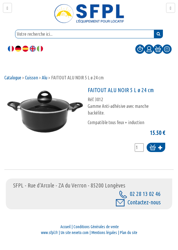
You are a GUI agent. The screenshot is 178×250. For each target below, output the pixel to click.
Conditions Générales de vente (96, 226)
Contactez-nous (138, 202)
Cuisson (31, 77)
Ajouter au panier (156, 148)
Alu (44, 77)
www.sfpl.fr (49, 232)
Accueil (65, 226)
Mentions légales (104, 232)
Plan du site (128, 232)
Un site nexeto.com (75, 232)
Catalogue (12, 77)
